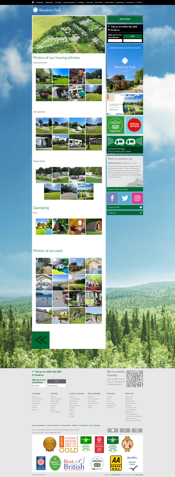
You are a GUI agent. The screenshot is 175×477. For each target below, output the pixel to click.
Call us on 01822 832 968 (124, 27)
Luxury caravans (69, 2)
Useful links (83, 425)
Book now (35, 396)
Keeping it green (112, 405)
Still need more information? (133, 416)
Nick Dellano (115, 475)
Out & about (109, 2)
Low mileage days (130, 410)
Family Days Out (130, 403)
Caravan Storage (55, 412)
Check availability (37, 399)
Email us (115, 30)
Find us (139, 2)
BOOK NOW (125, 19)
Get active (128, 405)
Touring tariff (54, 403)
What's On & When (131, 418)
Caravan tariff (73, 403)
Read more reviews (118, 189)
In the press (110, 407)
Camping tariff (36, 403)
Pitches (34, 405)
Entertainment (129, 401)
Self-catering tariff (93, 403)
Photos (34, 410)
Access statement (38, 425)
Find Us (112, 213)
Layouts (71, 412)
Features (72, 410)
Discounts (99, 2)
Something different (131, 414)
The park (89, 2)
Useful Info (114, 207)
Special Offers (134, 125)
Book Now (120, 2)
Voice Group (139, 475)
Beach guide (129, 396)
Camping (39, 2)
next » (139, 185)
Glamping (49, 2)
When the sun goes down (133, 420)
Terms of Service (53, 425)
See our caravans (74, 405)
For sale (71, 416)
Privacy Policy (65, 425)
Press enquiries (94, 425)
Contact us (130, 2)
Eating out (128, 399)
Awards (109, 401)
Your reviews (110, 403)
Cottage (80, 2)
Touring (58, 2)
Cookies (74, 425)
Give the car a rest (130, 407)
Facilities (34, 407)
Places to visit (129, 412)
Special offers (36, 401)
